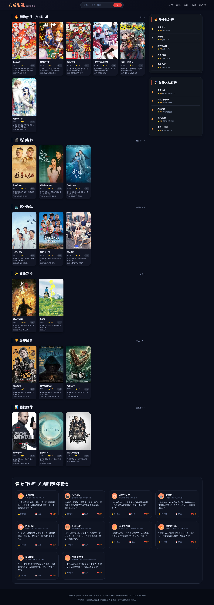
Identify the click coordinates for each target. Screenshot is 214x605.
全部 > (142, 17)
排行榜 (202, 5)
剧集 (186, 5)
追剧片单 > (140, 207)
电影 (178, 5)
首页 (170, 5)
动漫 (194, 5)
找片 (117, 5)
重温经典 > (140, 341)
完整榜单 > (140, 407)
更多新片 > (140, 140)
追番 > (142, 274)
